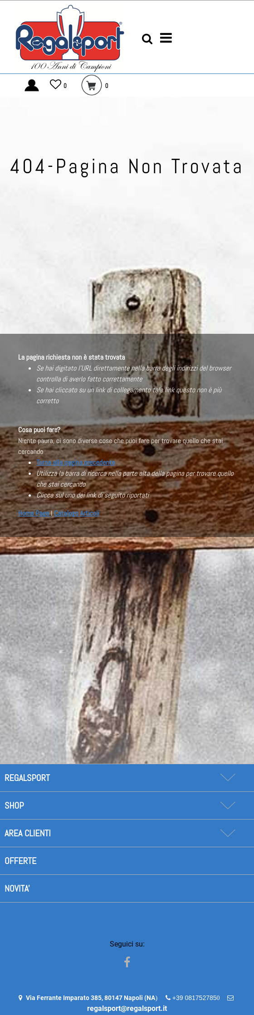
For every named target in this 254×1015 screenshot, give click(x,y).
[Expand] (227, 778)
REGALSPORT (27, 778)
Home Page (34, 513)
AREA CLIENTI (28, 833)
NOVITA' (17, 888)
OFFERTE (20, 861)
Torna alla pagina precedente (75, 462)
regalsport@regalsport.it (127, 1008)
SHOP (14, 805)
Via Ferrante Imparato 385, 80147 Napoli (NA (90, 997)
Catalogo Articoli (76, 513)
